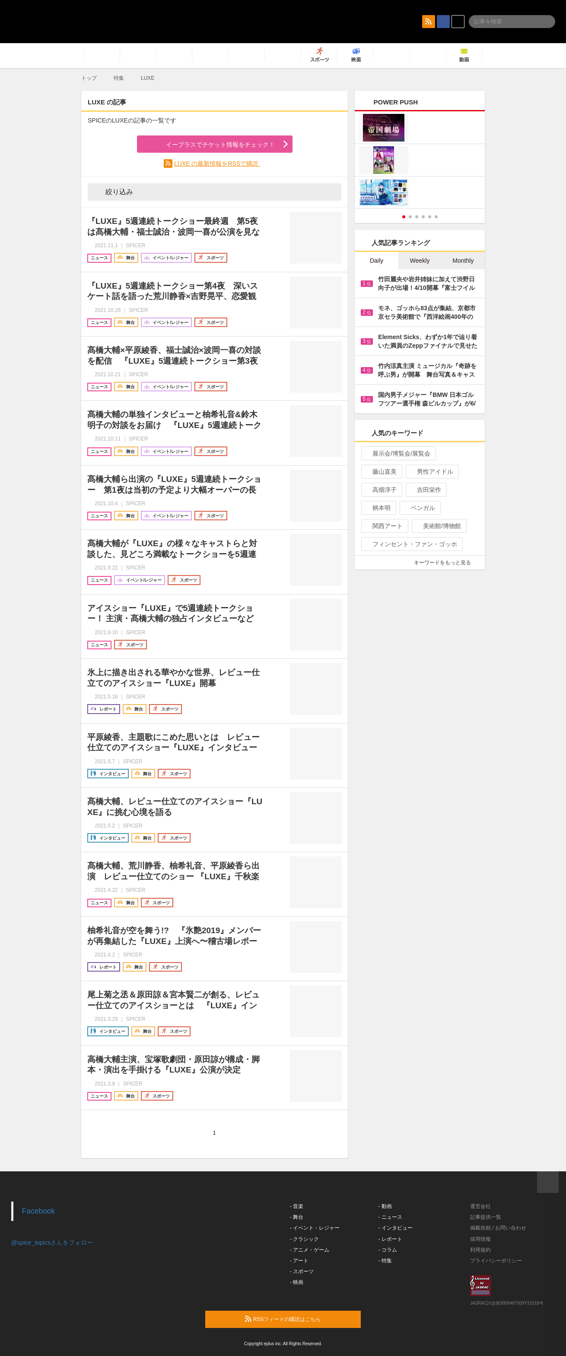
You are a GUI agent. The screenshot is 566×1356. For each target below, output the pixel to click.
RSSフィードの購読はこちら (299, 1318)
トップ (89, 78)
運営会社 (480, 1206)
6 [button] (436, 216)
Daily (376, 260)
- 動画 (385, 1206)
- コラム (387, 1250)
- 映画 (296, 1282)
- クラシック (304, 1239)
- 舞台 (296, 1217)
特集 (119, 78)
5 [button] (429, 216)
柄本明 (378, 507)
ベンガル (419, 507)
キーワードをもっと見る (446, 563)
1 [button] (403, 216)
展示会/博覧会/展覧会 (397, 453)
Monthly (463, 260)
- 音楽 (296, 1206)
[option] (420, 161)
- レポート (390, 1239)
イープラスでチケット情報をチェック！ (210, 144)
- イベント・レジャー (315, 1228)
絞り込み (113, 191)
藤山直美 (381, 471)
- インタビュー (395, 1228)
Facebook (38, 1211)
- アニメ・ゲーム (309, 1250)
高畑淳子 (381, 489)
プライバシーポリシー (496, 1261)
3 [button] (416, 216)
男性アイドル (431, 471)
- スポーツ (302, 1271)
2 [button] (410, 216)
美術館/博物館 (438, 525)
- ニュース (390, 1217)
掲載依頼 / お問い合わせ (498, 1228)
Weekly (420, 260)
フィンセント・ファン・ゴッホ (411, 544)
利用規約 (480, 1250)
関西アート (384, 525)
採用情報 (480, 1239)
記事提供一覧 (485, 1217)
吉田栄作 (425, 489)
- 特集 (385, 1261)
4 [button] (423, 216)
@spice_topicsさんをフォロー (52, 1242)
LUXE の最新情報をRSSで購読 (217, 163)
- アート (299, 1261)
